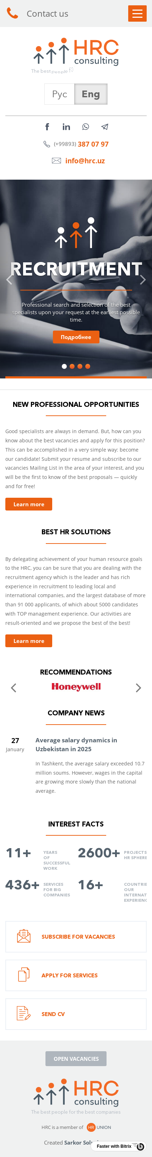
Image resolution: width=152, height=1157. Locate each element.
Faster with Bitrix (114, 1146)
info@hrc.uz (85, 160)
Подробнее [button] (76, 336)
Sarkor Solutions (86, 1142)
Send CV (41, 1014)
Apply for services (57, 975)
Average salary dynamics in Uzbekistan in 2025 (76, 744)
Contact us (36, 13)
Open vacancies (76, 1058)
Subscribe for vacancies (66, 937)
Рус (59, 94)
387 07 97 (93, 144)
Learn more (28, 504)
